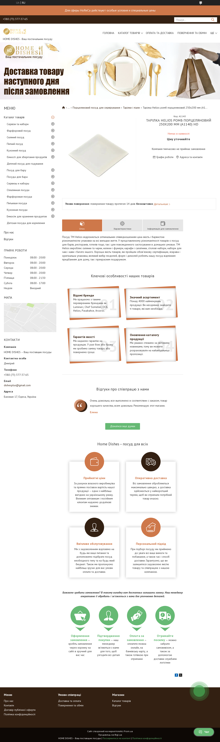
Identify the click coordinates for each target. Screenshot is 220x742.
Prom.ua (128, 731)
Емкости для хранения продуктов (27, 216)
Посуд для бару (16, 170)
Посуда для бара (17, 177)
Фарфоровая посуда (19, 196)
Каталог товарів (129, 33)
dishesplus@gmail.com (17, 385)
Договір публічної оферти (20, 710)
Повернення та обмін (192, 33)
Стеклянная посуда (18, 190)
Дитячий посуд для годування (25, 163)
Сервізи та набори (18, 124)
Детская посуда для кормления (26, 223)
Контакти (9, 705)
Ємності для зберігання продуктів (27, 157)
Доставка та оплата (69, 701)
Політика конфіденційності (19, 714)
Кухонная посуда (17, 210)
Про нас (9, 232)
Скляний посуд (15, 137)
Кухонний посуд (16, 150)
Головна (108, 33)
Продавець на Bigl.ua (110, 734)
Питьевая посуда (17, 203)
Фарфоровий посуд (19, 130)
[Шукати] (212, 19)
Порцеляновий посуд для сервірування (96, 107)
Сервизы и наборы (18, 183)
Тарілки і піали (131, 107)
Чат (204, 732)
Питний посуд (15, 144)
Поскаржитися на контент (116, 738)
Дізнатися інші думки (122, 426)
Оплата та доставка (160, 33)
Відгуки (8, 239)
